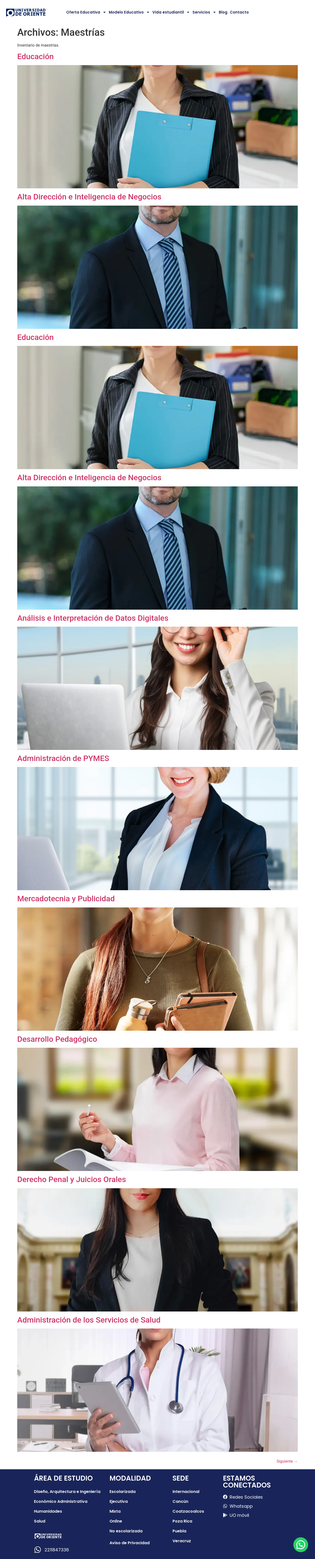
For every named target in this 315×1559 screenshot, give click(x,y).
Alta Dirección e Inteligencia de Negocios (89, 196)
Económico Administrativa (60, 1501)
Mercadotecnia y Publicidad (66, 898)
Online (116, 1521)
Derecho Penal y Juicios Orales (71, 1179)
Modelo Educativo (129, 12)
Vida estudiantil (171, 12)
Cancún (180, 1501)
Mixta (115, 1511)
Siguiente (287, 1461)
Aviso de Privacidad (130, 1543)
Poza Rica (182, 1521)
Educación (35, 56)
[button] (300, 1544)
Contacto (239, 12)
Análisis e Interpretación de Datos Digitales (92, 618)
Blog (223, 12)
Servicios (204, 12)
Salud (39, 1521)
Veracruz (182, 1541)
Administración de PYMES (63, 758)
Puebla (179, 1531)
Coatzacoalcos (188, 1511)
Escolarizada (123, 1491)
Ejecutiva (119, 1501)
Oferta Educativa (86, 12)
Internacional (186, 1491)
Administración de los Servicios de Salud (88, 1320)
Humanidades (48, 1511)
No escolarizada (126, 1531)
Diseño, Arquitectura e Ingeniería (67, 1491)
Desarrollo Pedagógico (57, 1039)
